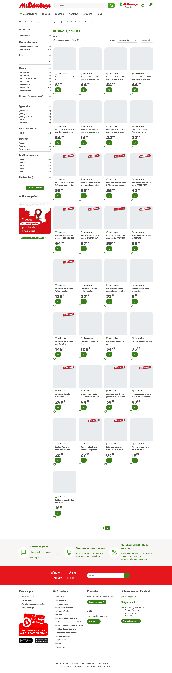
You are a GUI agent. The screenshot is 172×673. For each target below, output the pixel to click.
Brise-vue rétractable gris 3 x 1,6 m (64, 342)
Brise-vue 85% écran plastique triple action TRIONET (115, 397)
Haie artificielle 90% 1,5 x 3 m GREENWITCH (65, 236)
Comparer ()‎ (146, 40)
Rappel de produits (62, 636)
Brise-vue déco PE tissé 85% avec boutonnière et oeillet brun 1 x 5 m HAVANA (116, 186)
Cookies (58, 643)
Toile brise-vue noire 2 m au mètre (141, 289)
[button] (150, 5)
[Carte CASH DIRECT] (114, 552)
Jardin (27, 22)
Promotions (60, 597)
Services (58, 615)
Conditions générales (107, 663)
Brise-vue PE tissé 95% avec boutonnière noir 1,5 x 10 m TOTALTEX (64, 132)
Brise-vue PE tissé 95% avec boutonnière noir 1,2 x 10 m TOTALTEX (141, 79)
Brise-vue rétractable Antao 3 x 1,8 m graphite (64, 291)
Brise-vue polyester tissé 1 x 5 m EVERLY (114, 448)
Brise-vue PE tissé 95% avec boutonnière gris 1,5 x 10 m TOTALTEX (116, 79)
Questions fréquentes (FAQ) (66, 618)
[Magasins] (69, 552)
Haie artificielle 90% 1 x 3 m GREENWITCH (141, 184)
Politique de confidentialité (65, 629)
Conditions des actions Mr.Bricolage (69, 625)
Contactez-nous (61, 604)
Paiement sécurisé (62, 611)
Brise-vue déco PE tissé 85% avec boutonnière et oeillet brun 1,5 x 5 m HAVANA (142, 398)
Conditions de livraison (64, 607)
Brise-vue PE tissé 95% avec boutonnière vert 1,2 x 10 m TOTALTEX (116, 132)
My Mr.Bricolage (27, 607)
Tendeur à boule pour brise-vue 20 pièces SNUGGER (89, 449)
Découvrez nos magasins (32, 237)
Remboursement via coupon (66, 633)
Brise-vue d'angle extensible (62, 395)
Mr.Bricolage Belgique (130, 597)
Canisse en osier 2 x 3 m (142, 341)
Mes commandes (27, 597)
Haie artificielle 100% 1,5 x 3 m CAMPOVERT (115, 236)
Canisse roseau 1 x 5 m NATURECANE (141, 448)
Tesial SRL (107, 666)
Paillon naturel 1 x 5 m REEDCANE (64, 501)
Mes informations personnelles (33, 604)
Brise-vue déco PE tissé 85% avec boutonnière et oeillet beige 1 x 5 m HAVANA (65, 186)
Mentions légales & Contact (83, 663)
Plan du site (60, 647)
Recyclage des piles (62, 640)
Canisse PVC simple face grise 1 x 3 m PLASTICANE (140, 132)
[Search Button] (111, 5)
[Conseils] (23, 552)
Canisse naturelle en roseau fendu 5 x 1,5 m (115, 289)
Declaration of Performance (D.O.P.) (69, 622)
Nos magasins (60, 600)
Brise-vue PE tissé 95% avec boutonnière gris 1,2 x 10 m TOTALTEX (90, 79)
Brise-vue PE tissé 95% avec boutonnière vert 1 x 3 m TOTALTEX (90, 132)
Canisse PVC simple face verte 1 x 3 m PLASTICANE (63, 449)
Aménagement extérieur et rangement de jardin (49, 22)
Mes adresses (26, 600)
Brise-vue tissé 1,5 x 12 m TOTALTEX (141, 236)
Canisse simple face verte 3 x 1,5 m (89, 289)
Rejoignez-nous (95, 602)
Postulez (92, 621)
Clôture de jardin (75, 22)
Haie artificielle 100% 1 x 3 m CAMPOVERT (90, 236)
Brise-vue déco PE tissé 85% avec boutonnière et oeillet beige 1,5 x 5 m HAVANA (90, 186)
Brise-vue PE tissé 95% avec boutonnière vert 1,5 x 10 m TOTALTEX (90, 397)
